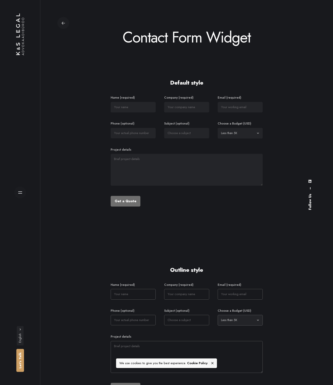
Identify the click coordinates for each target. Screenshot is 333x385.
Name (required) (133, 103)
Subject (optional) (186, 129)
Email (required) (240, 103)
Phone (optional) (133, 129)
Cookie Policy (197, 363)
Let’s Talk (20, 360)
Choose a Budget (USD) (240, 130)
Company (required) (186, 103)
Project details (187, 167)
